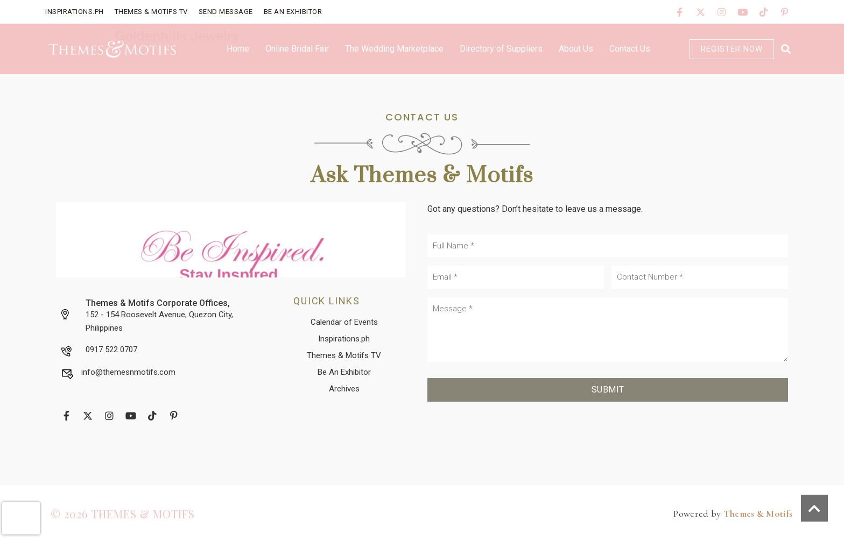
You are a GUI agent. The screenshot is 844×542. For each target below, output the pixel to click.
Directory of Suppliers (501, 49)
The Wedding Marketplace (394, 49)
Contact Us (629, 49)
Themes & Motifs (758, 513)
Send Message (226, 12)
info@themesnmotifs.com (128, 372)
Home (238, 49)
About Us (576, 49)
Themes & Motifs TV (151, 12)
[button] (785, 49)
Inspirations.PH (74, 12)
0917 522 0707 (111, 349)
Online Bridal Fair (297, 49)
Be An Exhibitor (293, 12)
